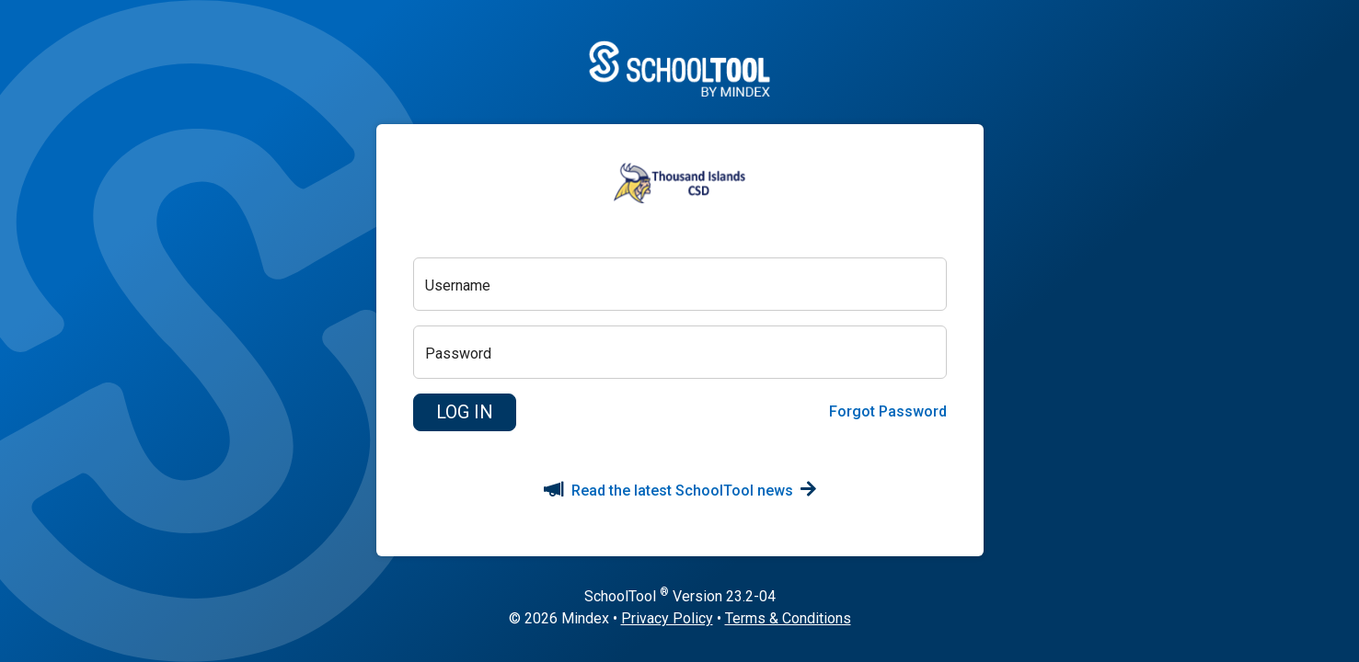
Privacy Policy (667, 618)
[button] (464, 413)
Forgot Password (888, 411)
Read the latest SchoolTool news (679, 490)
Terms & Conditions (788, 618)
